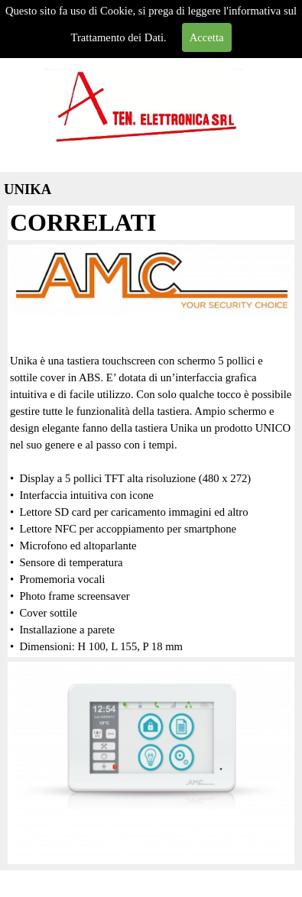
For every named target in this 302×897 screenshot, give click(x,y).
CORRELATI (83, 222)
